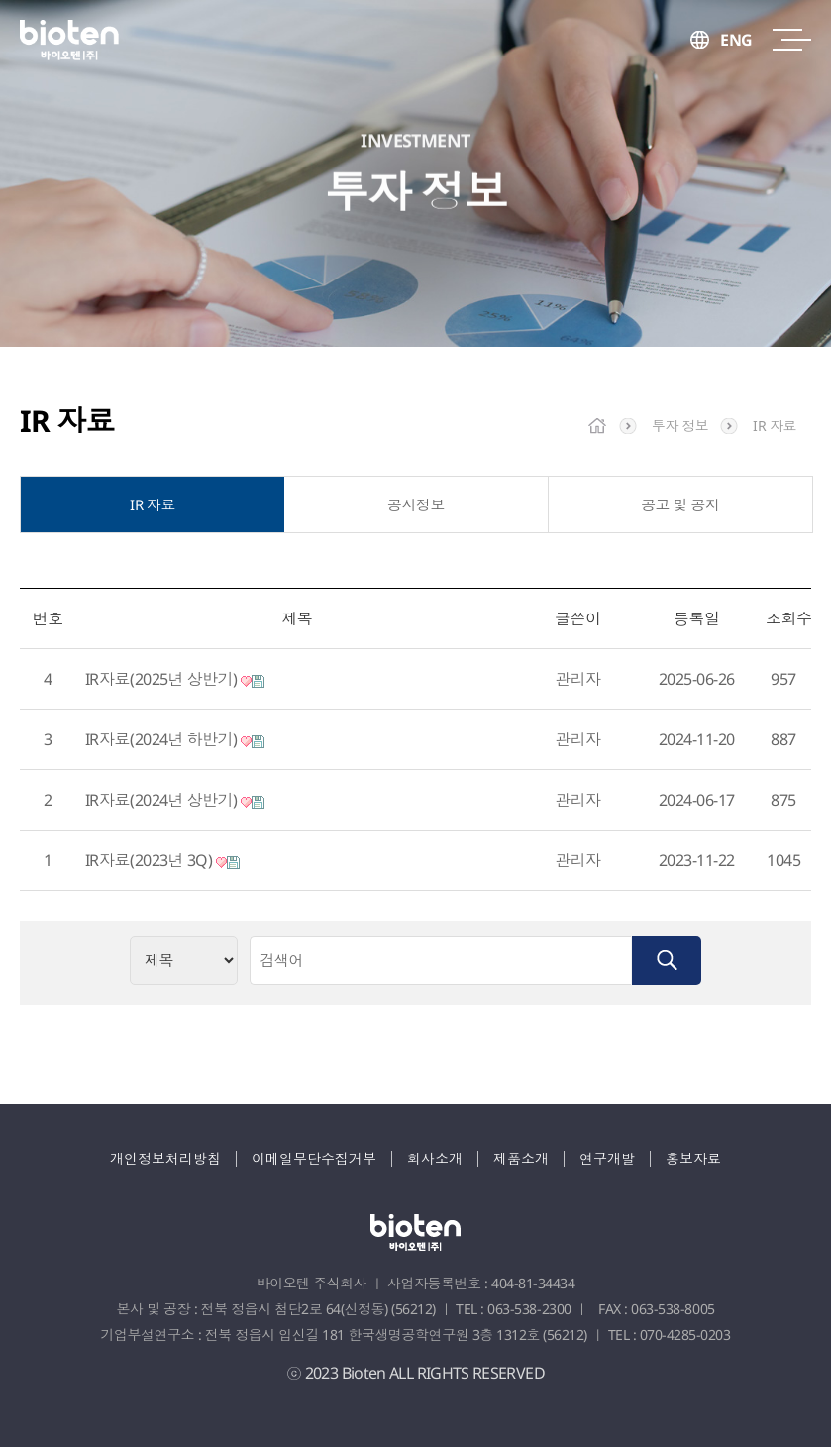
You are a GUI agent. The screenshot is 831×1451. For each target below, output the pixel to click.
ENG (736, 40)
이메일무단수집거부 (314, 1162)
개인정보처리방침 (165, 1162)
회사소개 (435, 1162)
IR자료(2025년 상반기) (174, 683)
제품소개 (521, 1162)
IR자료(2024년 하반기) (174, 743)
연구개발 (607, 1162)
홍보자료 (693, 1162)
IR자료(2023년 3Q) (162, 864)
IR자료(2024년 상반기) (174, 804)
